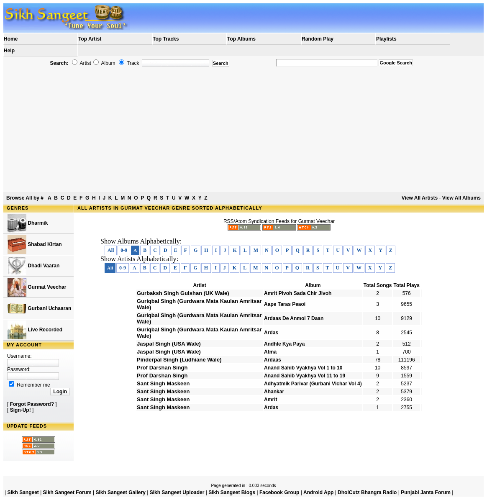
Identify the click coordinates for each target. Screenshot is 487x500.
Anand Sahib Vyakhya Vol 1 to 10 (303, 368)
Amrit (270, 400)
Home (11, 39)
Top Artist (89, 39)
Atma (270, 352)
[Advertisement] (243, 132)
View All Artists (420, 198)
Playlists (386, 39)
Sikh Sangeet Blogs (231, 492)
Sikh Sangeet (22, 492)
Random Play (317, 39)
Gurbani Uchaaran (39, 308)
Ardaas (272, 360)
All (111, 250)
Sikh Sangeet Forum (67, 492)
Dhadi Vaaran (33, 265)
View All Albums (461, 198)
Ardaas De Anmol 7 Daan (293, 318)
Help (9, 51)
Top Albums (241, 39)
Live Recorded (35, 330)
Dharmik (28, 223)
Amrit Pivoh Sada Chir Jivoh (297, 293)
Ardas (271, 333)
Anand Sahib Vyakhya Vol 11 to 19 (304, 376)
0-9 (123, 250)
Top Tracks (166, 39)
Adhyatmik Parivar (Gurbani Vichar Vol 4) (313, 384)
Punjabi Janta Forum (426, 492)
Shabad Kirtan (35, 244)
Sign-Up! (20, 410)
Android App (318, 492)
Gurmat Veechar (37, 287)
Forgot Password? (32, 404)
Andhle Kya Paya (284, 344)
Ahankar (274, 392)
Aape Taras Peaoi (284, 304)
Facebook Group (279, 492)
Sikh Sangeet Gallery (120, 492)
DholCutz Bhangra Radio (367, 492)
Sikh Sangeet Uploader (177, 492)
